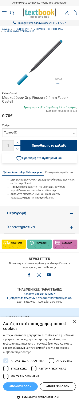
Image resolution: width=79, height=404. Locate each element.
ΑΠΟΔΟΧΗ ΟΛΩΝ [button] (20, 386)
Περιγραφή (16, 213)
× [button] (74, 321)
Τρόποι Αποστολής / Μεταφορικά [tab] (23, 172)
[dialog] (39, 360)
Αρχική (5, 29)
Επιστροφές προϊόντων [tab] (59, 172)
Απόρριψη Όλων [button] (57, 386)
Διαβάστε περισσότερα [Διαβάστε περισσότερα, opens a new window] (17, 352)
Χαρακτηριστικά (21, 227)
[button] (39, 158)
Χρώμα (6, 125)
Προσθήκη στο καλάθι (49, 145)
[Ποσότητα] (8, 145)
